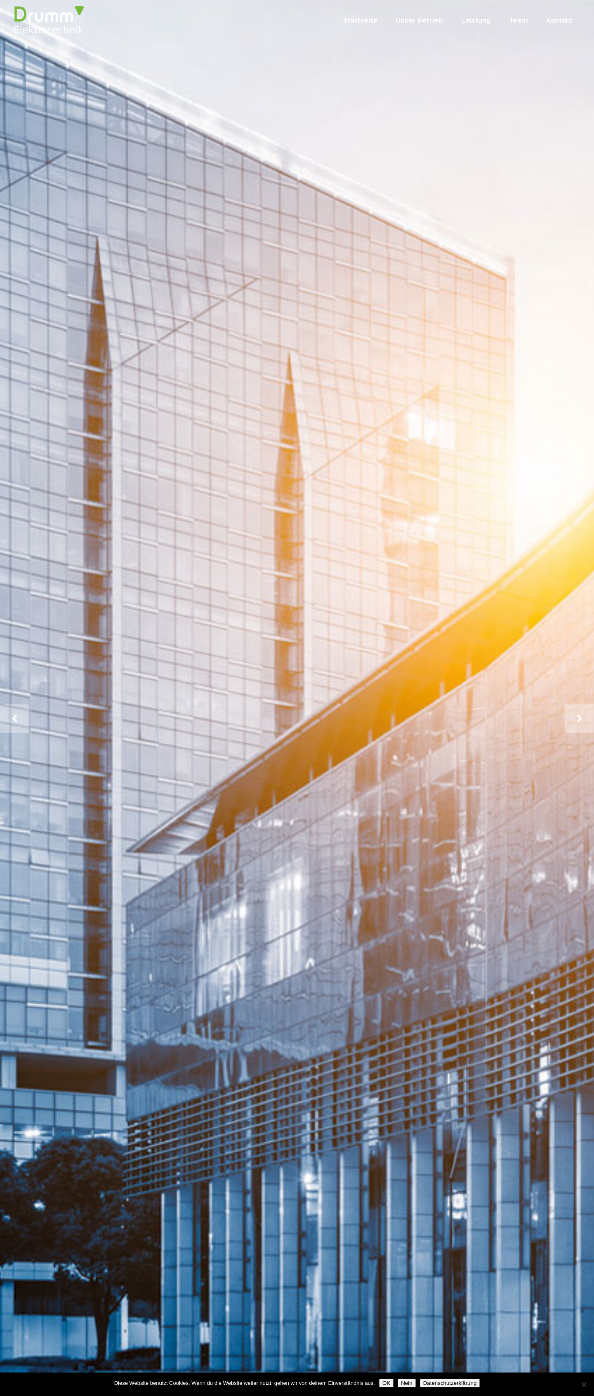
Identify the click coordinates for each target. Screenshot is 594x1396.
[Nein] (584, 1384)
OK (386, 1383)
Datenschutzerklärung (450, 1383)
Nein (406, 1383)
